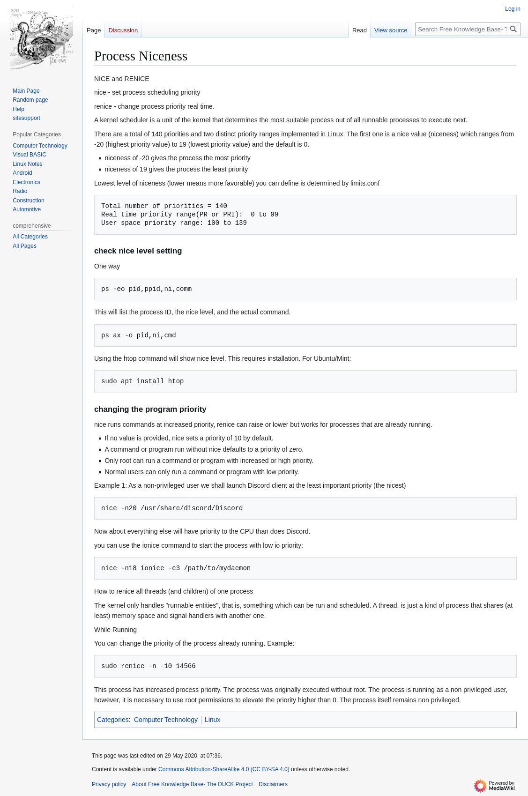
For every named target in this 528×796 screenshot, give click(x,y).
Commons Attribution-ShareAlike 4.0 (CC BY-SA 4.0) (224, 769)
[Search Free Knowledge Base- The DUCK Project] (468, 29)
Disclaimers (273, 784)
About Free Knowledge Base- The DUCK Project (192, 784)
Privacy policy (109, 784)
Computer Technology (166, 719)
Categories (113, 719)
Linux (212, 719)
